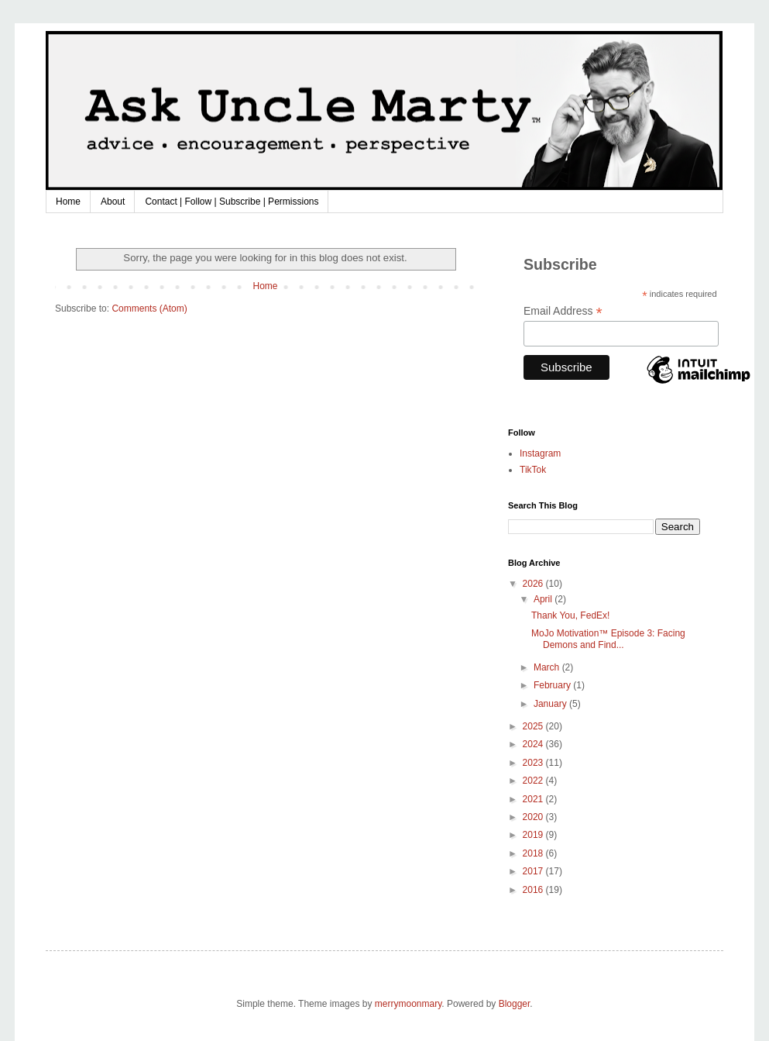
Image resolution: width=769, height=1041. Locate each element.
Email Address (563, 311)
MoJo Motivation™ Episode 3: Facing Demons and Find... (608, 639)
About (113, 201)
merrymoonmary (408, 1003)
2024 (534, 744)
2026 (534, 583)
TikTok (533, 469)
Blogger (514, 1003)
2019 (534, 834)
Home (68, 201)
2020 (534, 817)
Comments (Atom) (149, 308)
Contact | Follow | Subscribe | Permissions (231, 201)
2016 (534, 889)
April (544, 599)
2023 (534, 762)
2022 (534, 780)
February (553, 685)
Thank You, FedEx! (570, 615)
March (548, 667)
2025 (534, 726)
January (551, 703)
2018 (534, 853)
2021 (534, 799)
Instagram (540, 453)
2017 (534, 871)
